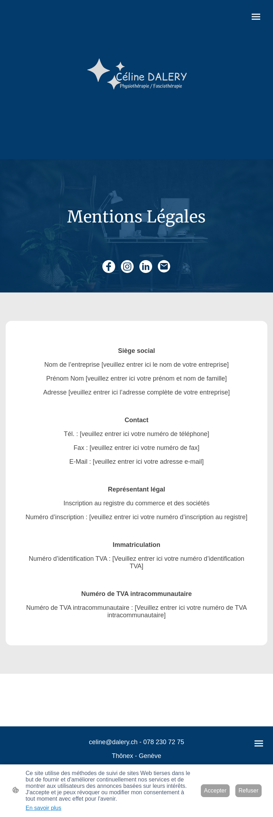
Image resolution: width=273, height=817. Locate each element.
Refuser (248, 791)
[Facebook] (108, 266)
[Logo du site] (136, 79)
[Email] (164, 266)
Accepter (215, 791)
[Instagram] (127, 266)
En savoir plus (43, 808)
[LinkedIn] (145, 266)
